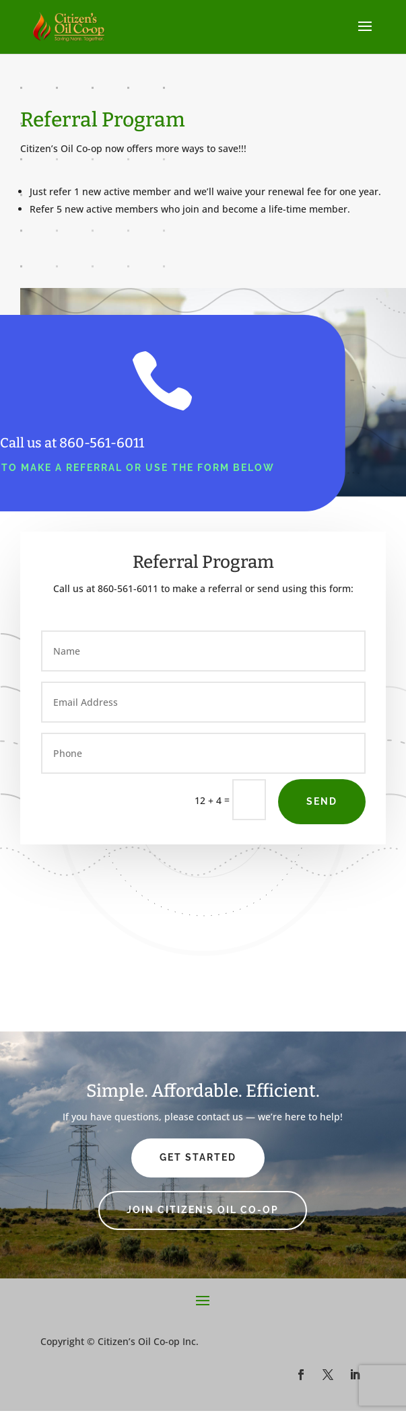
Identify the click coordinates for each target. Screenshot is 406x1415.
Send (321, 801)
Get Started (198, 1157)
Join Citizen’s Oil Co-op (203, 1209)
